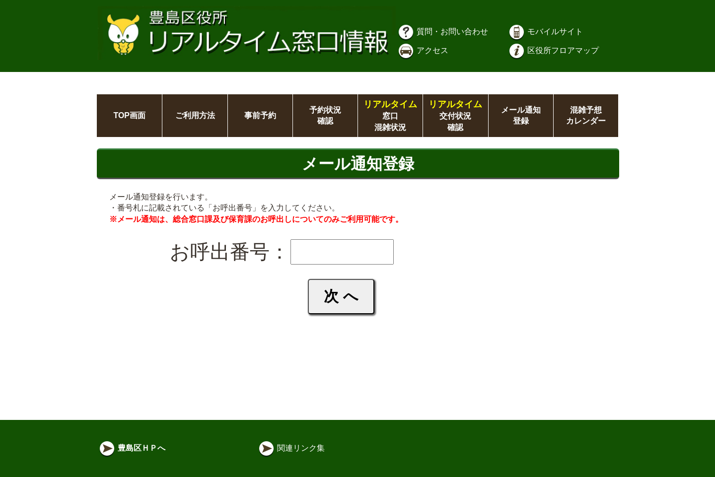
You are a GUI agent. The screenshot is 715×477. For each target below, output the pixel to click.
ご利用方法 (195, 115)
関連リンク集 (291, 448)
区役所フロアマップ (553, 50)
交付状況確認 (455, 116)
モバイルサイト (545, 31)
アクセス (422, 50)
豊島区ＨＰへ (131, 448)
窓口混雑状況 (390, 116)
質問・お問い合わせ (442, 31)
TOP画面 (129, 115)
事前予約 (260, 115)
